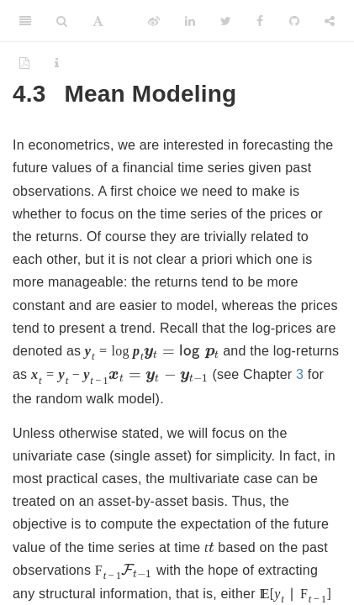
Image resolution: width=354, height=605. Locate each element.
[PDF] (24, 63)
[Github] (294, 21)
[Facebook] (260, 21)
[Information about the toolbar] (56, 63)
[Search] (62, 21)
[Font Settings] (98, 21)
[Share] (329, 21)
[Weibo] (153, 21)
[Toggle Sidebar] (25, 21)
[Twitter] (226, 21)
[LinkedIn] (190, 21)
